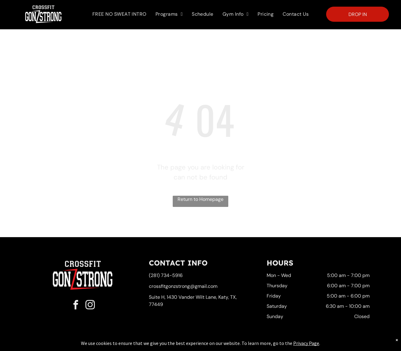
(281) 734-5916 (166, 275)
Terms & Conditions (250, 345)
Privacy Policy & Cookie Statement (163, 345)
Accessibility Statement (212, 345)
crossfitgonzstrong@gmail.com (183, 286)
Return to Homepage (200, 199)
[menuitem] (119, 14)
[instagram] (90, 306)
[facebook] (75, 306)
